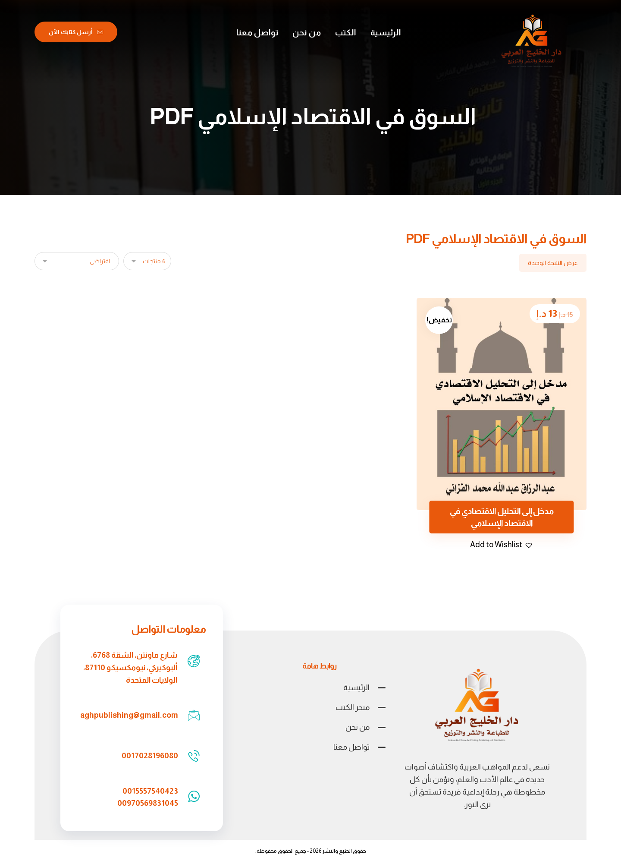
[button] (501, 545)
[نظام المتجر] (76, 261)
